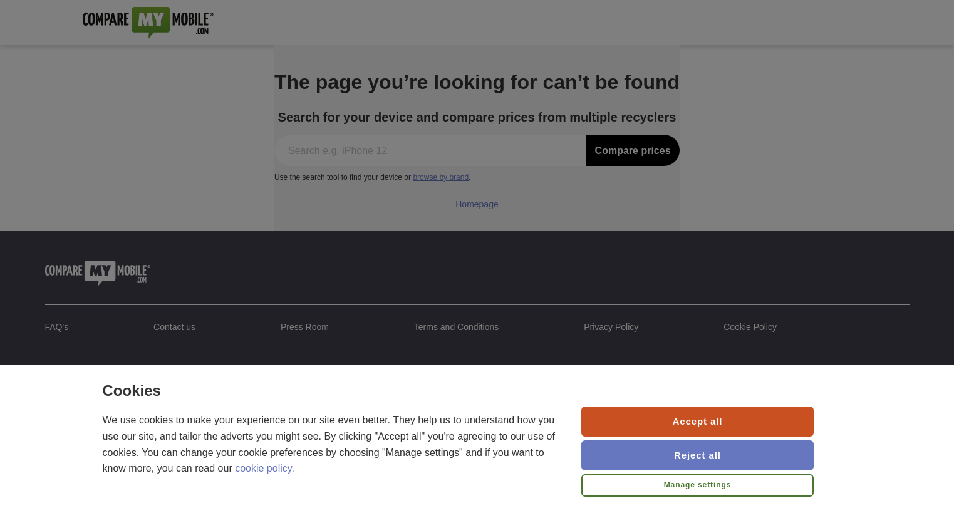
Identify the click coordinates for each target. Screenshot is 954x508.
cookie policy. (264, 468)
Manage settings (698, 484)
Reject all (697, 455)
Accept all (698, 421)
